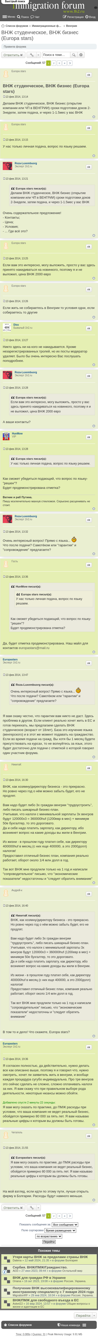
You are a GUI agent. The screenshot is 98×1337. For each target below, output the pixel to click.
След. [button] (70, 63)
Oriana (17, 1281)
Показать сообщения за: (48, 1224)
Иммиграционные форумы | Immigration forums (47, 25)
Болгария (72, 1260)
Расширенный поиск (81, 55)
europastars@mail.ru (34, 648)
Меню (11, 16)
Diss (16, 324)
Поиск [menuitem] (25, 16)
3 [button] (59, 63)
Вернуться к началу (93, 116)
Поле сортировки (48, 1230)
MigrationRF (20, 1295)
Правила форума (15, 46)
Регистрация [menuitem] (75, 16)
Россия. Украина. (75, 1281)
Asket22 (18, 1303)
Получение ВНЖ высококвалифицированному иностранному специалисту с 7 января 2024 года (53, 1290)
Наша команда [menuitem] (70, 1325)
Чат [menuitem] (37, 16)
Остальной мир (72, 1270)
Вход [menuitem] (92, 16)
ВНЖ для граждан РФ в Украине (39, 1278)
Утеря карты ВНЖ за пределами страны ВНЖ (50, 1257)
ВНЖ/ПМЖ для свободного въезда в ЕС (46, 1300)
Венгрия (71, 25)
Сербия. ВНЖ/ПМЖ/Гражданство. (40, 1267)
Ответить (12, 55)
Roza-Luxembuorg (26, 163)
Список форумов (17, 25)
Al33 (15, 1270)
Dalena (17, 1260)
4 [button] (64, 63)
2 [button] (54, 63)
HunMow (17, 433)
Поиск (74, 55)
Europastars (10, 659)
